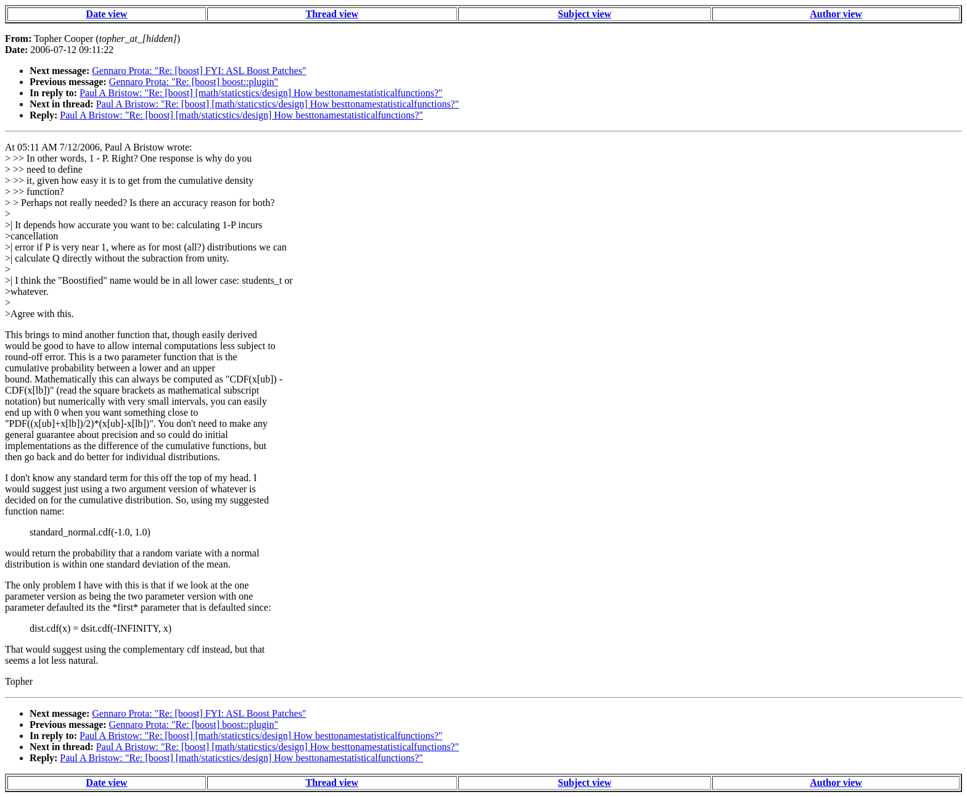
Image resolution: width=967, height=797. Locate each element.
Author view (836, 14)
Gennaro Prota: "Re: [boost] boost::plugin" (193, 81)
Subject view (585, 14)
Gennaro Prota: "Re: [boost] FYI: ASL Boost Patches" (199, 70)
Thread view (332, 14)
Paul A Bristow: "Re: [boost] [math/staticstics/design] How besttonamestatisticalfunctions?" (261, 93)
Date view (106, 14)
